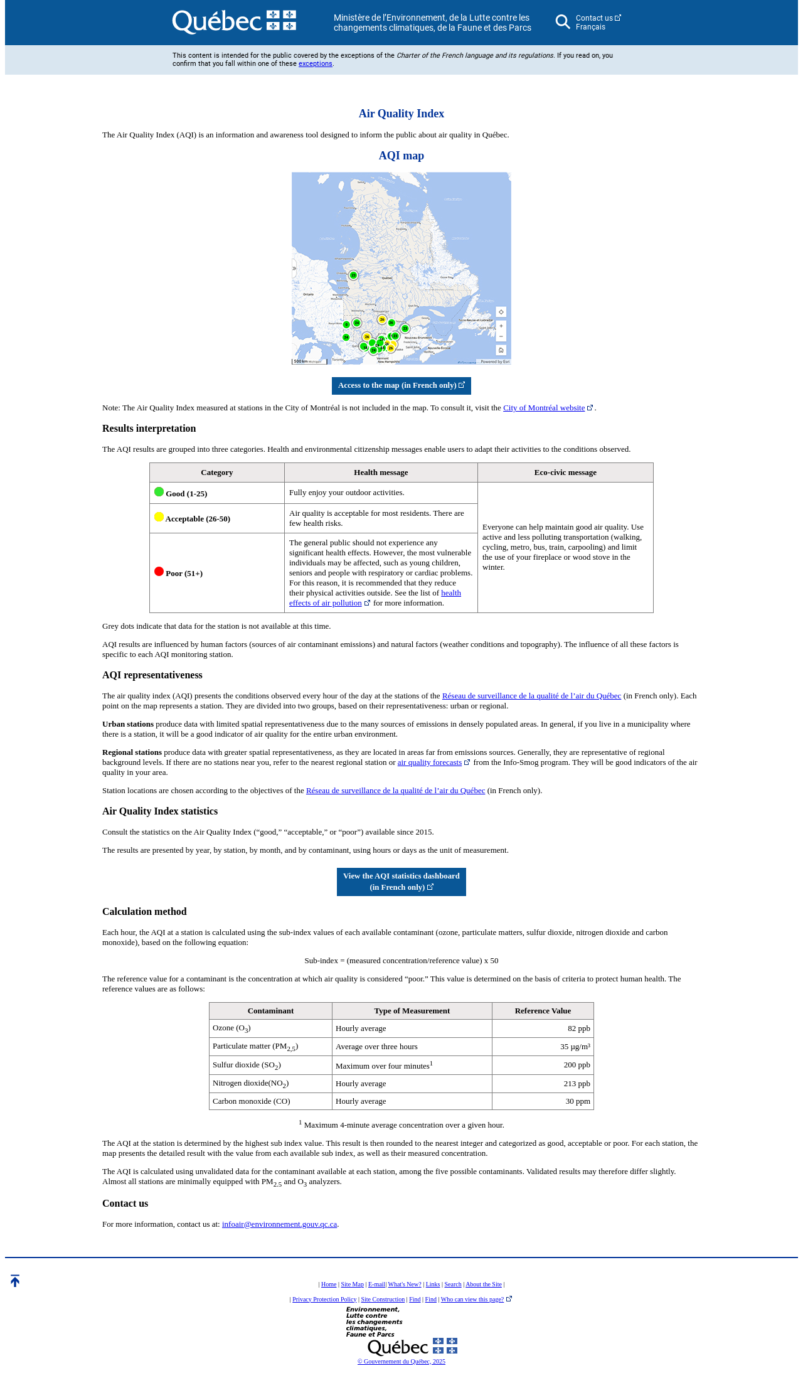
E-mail (376, 1284)
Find (414, 1299)
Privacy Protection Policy (324, 1299)
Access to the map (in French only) (401, 385)
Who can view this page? (472, 1299)
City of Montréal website (544, 407)
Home (328, 1284)
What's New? (404, 1284)
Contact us (594, 18)
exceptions (315, 64)
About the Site (483, 1284)
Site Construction (383, 1299)
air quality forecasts (430, 762)
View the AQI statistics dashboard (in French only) (401, 882)
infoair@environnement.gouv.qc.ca (279, 1224)
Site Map (352, 1284)
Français (590, 27)
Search (452, 1284)
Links (433, 1284)
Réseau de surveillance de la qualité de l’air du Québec (532, 695)
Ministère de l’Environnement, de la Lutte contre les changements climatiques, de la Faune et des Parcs (432, 23)
